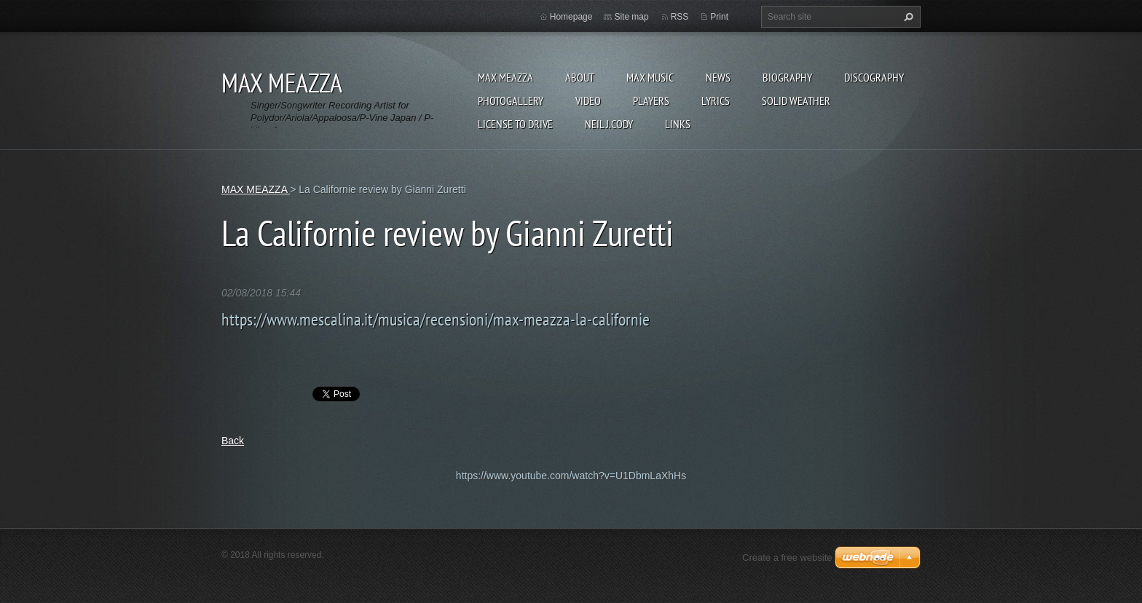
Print (719, 17)
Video (588, 100)
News (718, 77)
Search (907, 17)
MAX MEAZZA (505, 77)
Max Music (650, 77)
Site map (631, 17)
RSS (680, 17)
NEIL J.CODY (609, 124)
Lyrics (715, 100)
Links (677, 124)
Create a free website (787, 557)
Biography (787, 77)
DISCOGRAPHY (874, 77)
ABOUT (579, 77)
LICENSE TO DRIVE (515, 124)
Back (232, 440)
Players (651, 100)
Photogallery (510, 100)
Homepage (571, 17)
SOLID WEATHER (796, 100)
